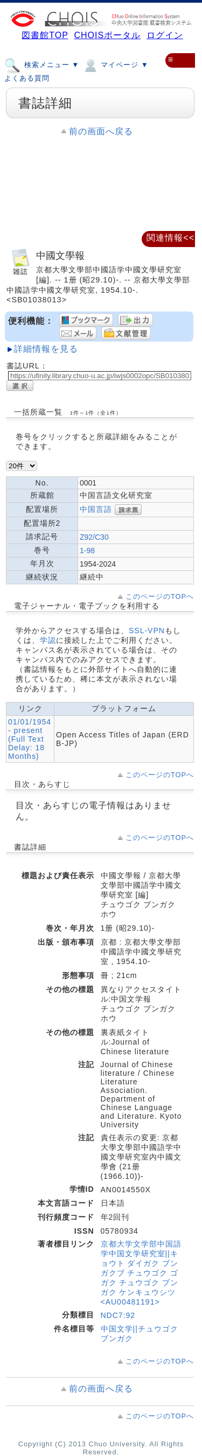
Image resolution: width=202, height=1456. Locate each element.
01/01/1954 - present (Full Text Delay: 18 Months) (29, 739)
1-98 (87, 550)
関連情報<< (170, 237)
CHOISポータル (107, 35)
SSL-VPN (147, 630)
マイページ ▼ (115, 64)
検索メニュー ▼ (41, 64)
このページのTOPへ (160, 596)
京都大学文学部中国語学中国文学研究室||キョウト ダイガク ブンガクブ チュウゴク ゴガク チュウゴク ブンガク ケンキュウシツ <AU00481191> (141, 1273)
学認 (48, 640)
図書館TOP (45, 35)
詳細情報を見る (46, 348)
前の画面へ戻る (101, 131)
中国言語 (96, 509)
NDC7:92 (118, 1315)
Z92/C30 (94, 537)
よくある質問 (27, 78)
